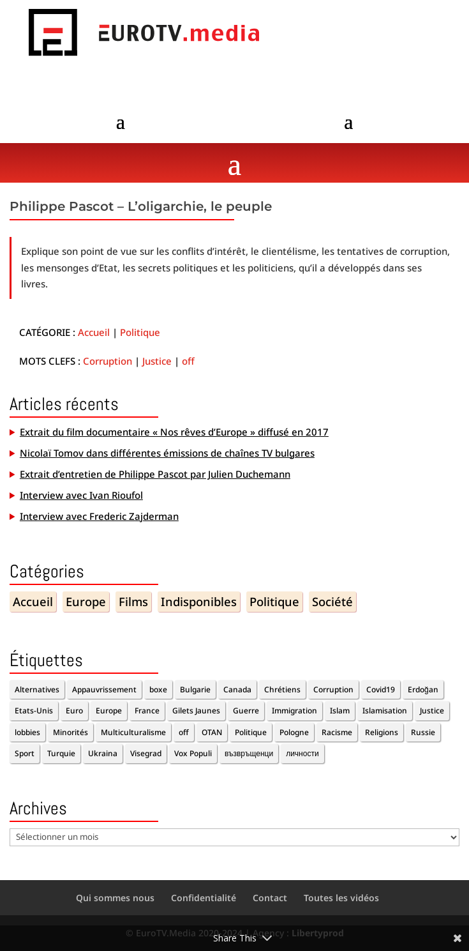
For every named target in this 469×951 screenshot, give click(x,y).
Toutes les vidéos (341, 898)
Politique (140, 332)
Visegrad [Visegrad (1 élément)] (145, 753)
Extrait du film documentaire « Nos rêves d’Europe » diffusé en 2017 (174, 431)
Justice (157, 360)
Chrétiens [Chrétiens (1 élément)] (282, 689)
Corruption (107, 360)
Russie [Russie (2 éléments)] (423, 732)
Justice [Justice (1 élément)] (432, 710)
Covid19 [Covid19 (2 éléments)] (380, 689)
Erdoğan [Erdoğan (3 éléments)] (423, 689)
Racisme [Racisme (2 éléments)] (337, 732)
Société (332, 601)
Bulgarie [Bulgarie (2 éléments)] (195, 689)
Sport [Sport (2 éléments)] (24, 753)
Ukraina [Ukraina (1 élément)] (102, 753)
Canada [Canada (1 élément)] (237, 689)
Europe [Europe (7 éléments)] (109, 710)
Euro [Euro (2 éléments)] (74, 710)
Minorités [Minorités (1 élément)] (70, 732)
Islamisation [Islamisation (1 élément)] (384, 710)
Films (133, 601)
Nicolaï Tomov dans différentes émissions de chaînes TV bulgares (167, 452)
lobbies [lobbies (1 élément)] (27, 732)
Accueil (94, 332)
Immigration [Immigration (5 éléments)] (294, 710)
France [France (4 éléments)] (147, 710)
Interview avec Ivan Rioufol (81, 495)
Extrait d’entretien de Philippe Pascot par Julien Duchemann (155, 474)
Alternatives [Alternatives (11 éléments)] (37, 689)
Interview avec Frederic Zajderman (99, 516)
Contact (270, 898)
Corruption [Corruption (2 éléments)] (333, 689)
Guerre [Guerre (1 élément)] (246, 710)
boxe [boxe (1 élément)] (158, 689)
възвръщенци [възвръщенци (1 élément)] (249, 753)
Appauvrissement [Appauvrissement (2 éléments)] (104, 689)
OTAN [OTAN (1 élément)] (212, 732)
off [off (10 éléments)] (184, 732)
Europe (86, 601)
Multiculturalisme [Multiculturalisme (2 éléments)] (133, 732)
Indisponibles (199, 601)
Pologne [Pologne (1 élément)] (294, 732)
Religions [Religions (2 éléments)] (381, 732)
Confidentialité (203, 898)
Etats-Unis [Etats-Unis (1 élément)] (34, 710)
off (188, 360)
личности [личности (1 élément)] (302, 753)
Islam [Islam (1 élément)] (340, 710)
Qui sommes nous (115, 898)
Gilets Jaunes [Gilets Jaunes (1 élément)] (196, 710)
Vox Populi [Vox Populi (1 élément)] (193, 753)
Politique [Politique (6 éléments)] (251, 732)
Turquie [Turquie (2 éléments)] (61, 753)
